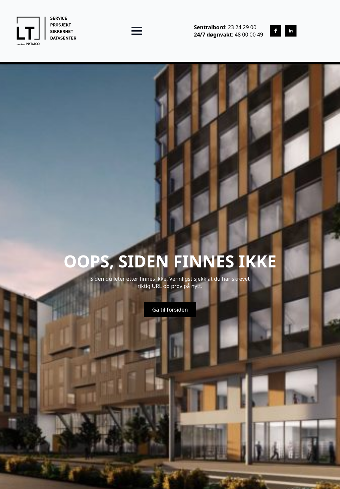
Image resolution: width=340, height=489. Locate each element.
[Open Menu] (136, 31)
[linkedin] (291, 31)
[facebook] (275, 31)
